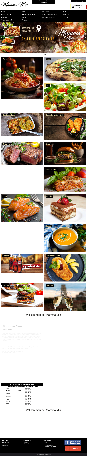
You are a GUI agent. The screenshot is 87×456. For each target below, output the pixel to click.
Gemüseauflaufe (6, 20)
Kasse (84, 1)
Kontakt (26, 442)
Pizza (23, 12)
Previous (1, 37)
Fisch (3, 12)
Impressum (47, 443)
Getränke (66, 17)
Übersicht (26, 443)
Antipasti (66, 14)
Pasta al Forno (6, 14)
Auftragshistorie (6, 443)
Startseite (74, 1)
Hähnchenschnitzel (28, 14)
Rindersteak (46, 12)
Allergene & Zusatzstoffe (50, 446)
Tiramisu (25, 20)
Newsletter (5, 445)
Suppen (24, 17)
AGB (46, 442)
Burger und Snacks (48, 17)
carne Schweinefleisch (49, 14)
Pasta (65, 12)
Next (85, 37)
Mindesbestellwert (49, 445)
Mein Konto (79, 1)
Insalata (4, 17)
